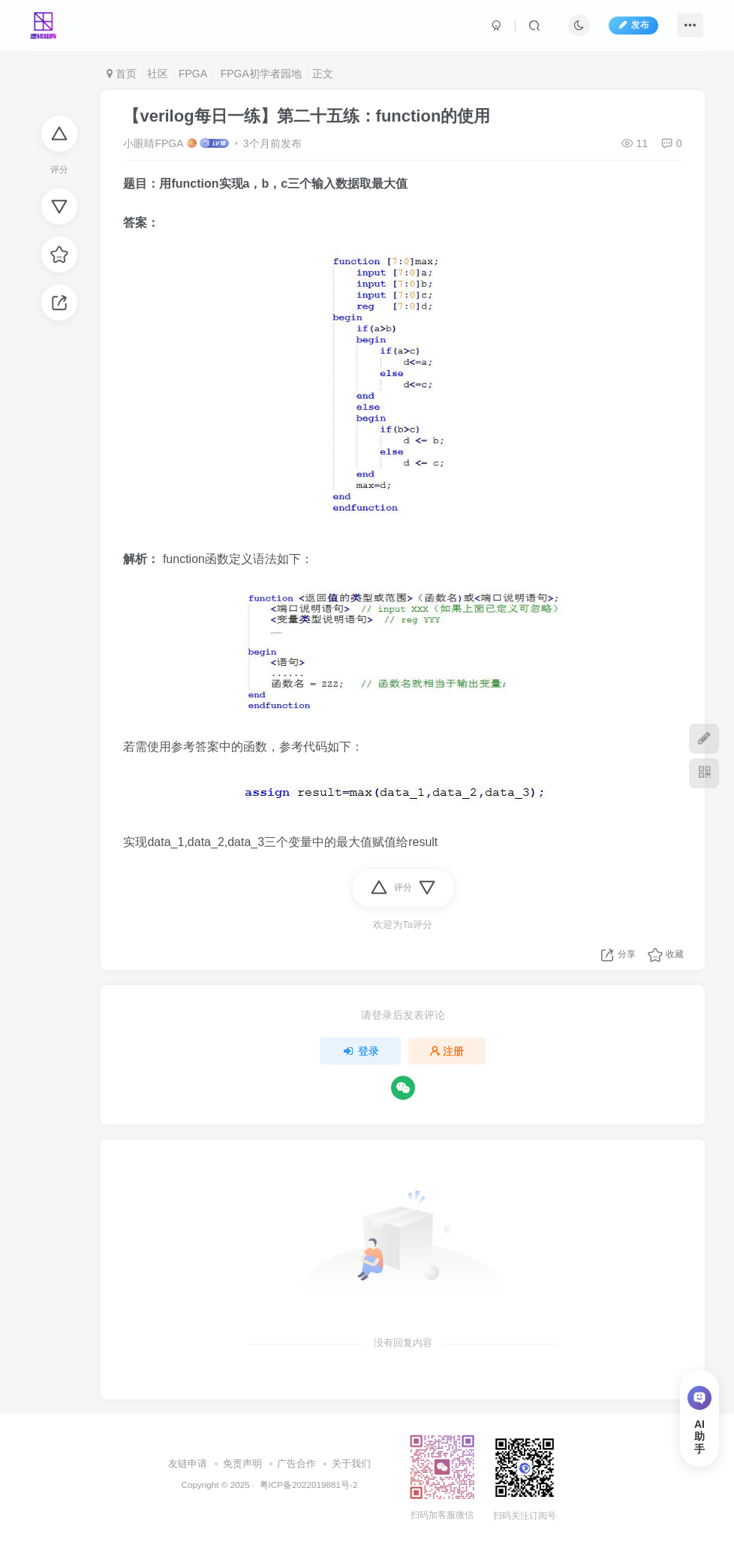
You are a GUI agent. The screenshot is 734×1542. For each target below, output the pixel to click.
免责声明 (242, 1463)
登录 (360, 1051)
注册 (447, 1051)
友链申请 (187, 1463)
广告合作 (296, 1463)
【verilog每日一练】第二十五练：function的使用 (306, 116)
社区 (157, 74)
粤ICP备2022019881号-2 (307, 1484)
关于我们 (351, 1463)
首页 (122, 74)
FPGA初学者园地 (260, 74)
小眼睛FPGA (153, 143)
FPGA (193, 74)
